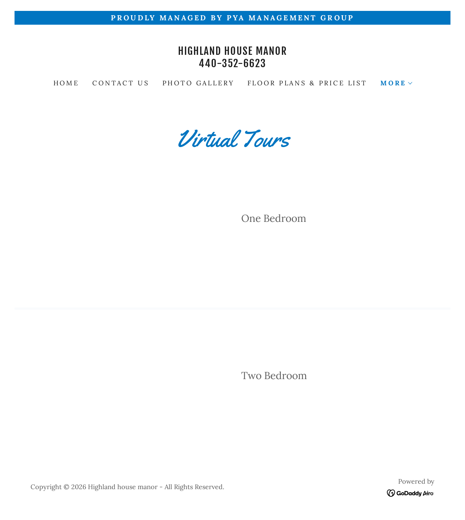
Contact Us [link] (120, 83)
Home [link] (66, 83)
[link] (232, 64)
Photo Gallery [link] (198, 83)
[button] (396, 83)
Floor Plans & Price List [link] (307, 83)
